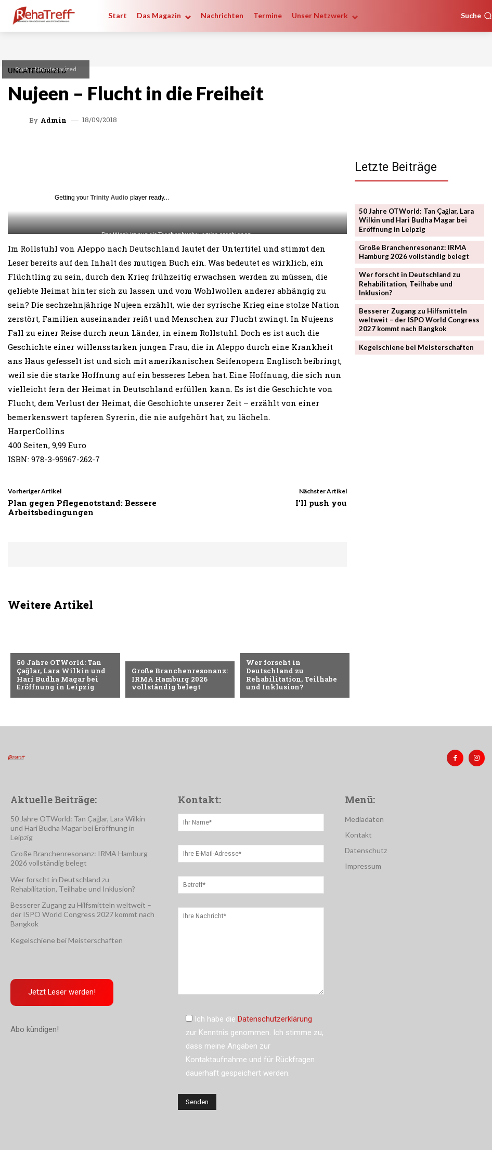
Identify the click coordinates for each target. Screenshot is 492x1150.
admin (54, 120)
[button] (476, 15)
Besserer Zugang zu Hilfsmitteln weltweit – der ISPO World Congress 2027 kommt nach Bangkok (419, 318)
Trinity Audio (109, 197)
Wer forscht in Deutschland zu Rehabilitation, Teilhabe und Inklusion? (291, 675)
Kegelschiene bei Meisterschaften (416, 345)
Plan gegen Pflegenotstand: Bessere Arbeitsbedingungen (82, 507)
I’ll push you (321, 503)
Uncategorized (55, 69)
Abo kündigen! (34, 1029)
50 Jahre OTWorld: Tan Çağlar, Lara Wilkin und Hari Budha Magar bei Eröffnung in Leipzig (60, 675)
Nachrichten (269, 646)
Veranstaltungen (49, 646)
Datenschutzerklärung (275, 1019)
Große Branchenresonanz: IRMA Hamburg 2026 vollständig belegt (177, 679)
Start (21, 69)
